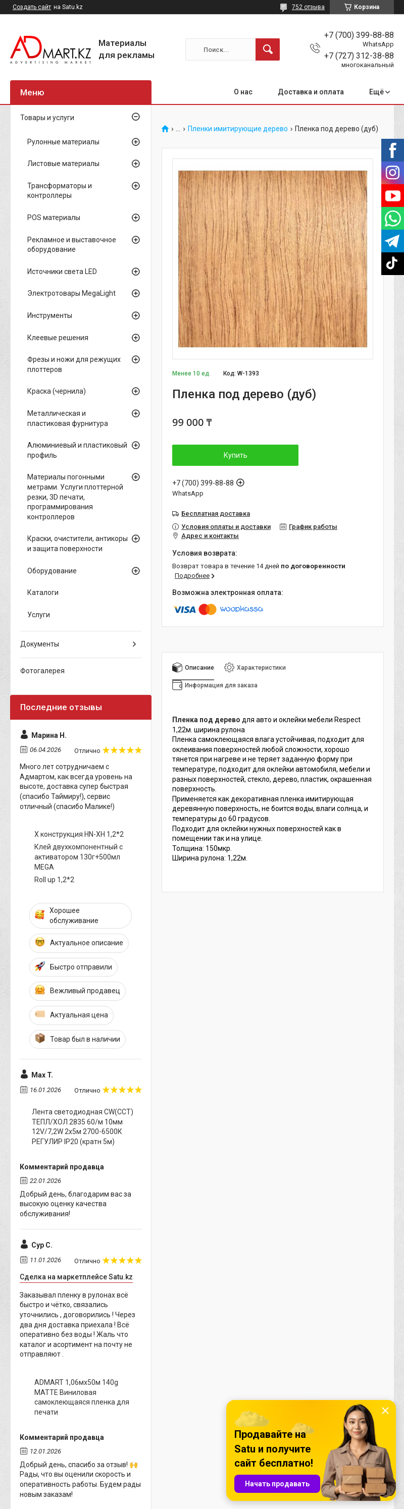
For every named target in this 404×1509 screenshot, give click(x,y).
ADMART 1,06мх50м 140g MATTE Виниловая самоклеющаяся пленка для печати (81, 1397)
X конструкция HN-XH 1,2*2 (79, 834)
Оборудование (52, 571)
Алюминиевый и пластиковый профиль (77, 450)
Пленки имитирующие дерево (238, 129)
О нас (243, 92)
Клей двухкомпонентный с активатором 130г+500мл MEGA (78, 857)
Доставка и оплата (311, 92)
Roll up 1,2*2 (54, 880)
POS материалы (53, 217)
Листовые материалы (63, 163)
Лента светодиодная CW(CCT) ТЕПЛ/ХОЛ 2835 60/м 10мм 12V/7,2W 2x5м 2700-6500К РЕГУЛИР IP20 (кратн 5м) (82, 1127)
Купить (235, 455)
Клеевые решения (57, 338)
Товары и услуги (47, 118)
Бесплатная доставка (215, 513)
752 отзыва (308, 7)
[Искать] (268, 49)
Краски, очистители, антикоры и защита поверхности (77, 543)
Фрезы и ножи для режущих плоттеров (74, 364)
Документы (39, 644)
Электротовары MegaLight (71, 293)
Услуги (38, 615)
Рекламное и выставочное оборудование (71, 245)
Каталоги (43, 592)
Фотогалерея (42, 671)
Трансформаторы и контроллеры (59, 191)
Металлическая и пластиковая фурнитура (67, 418)
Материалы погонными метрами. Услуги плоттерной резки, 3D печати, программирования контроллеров (75, 496)
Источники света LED (62, 271)
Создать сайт (32, 7)
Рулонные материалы (63, 142)
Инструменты (49, 315)
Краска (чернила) (56, 391)
